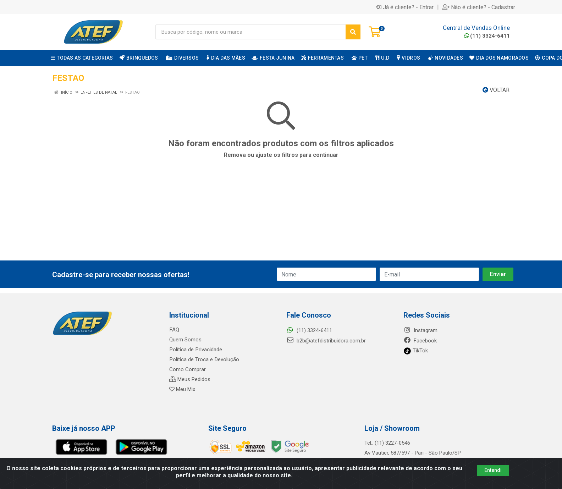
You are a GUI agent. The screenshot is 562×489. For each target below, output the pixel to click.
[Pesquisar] (353, 31)
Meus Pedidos (189, 379)
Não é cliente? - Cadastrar (478, 7)
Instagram (420, 330)
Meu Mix (182, 389)
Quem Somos (185, 339)
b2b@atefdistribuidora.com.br (326, 340)
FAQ (174, 329)
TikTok (415, 350)
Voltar (496, 90)
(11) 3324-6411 (487, 36)
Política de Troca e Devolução (203, 359)
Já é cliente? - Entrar (405, 7)
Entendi (493, 470)
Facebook (420, 340)
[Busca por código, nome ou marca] (250, 31)
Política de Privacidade (195, 349)
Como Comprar (187, 369)
